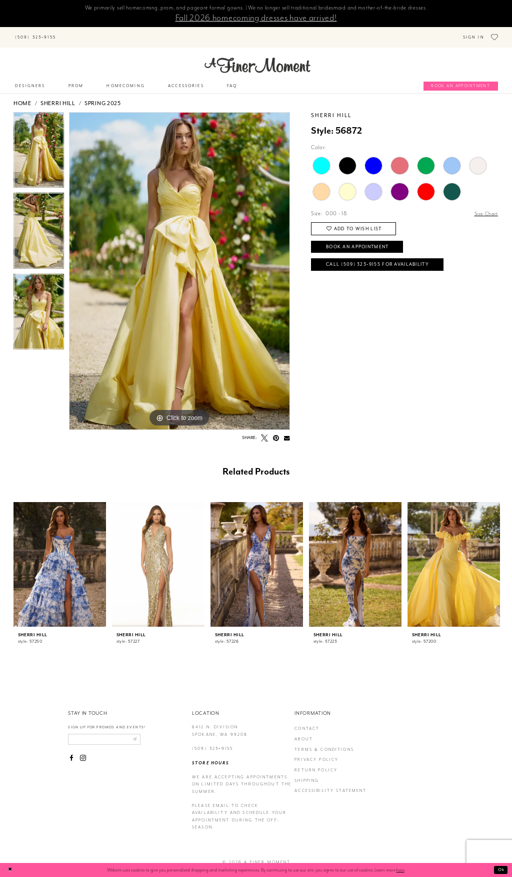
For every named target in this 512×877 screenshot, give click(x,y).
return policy (316, 763)
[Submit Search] (70, 32)
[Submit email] (141, 732)
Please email (211, 798)
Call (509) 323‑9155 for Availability (384, 261)
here (400, 870)
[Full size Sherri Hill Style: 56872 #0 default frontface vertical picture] (180, 263)
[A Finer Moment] (257, 58)
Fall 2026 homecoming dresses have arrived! (256, 17)
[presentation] (60, 557)
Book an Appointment (363, 242)
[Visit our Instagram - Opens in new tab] (83, 752)
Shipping (306, 773)
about (303, 732)
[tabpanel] (39, 145)
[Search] (106, 32)
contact (307, 721)
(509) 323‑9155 (212, 741)
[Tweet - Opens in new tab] (264, 430)
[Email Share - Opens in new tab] (287, 431)
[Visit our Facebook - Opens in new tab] (71, 752)
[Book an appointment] (461, 79)
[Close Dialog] (11, 869)
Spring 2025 (102, 96)
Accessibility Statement (330, 783)
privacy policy (316, 752)
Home (23, 96)
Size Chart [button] (485, 206)
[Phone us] (35, 34)
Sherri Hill (58, 96)
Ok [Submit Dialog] (500, 869)
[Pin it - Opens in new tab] (276, 430)
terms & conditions (324, 742)
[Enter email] (108, 732)
